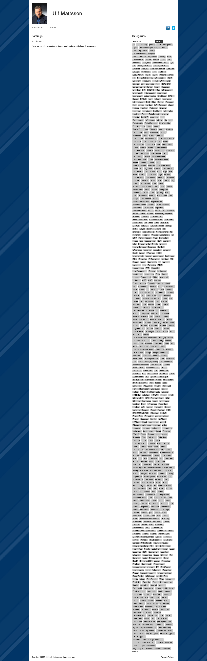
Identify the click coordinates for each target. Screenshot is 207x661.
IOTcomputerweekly (166, 138)
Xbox (135, 347)
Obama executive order (142, 425)
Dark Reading (138, 178)
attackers (136, 624)
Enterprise (143, 259)
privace (159, 120)
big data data (138, 380)
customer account (154, 229)
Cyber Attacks (138, 377)
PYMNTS (136, 395)
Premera (144, 316)
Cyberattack (137, 132)
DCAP (145, 193)
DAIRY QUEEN (163, 443)
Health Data (137, 549)
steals (154, 501)
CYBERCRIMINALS (140, 413)
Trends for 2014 (146, 561)
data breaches (138, 310)
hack (151, 223)
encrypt (158, 416)
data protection (150, 96)
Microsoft (161, 178)
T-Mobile (136, 217)
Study (172, 374)
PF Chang (165, 519)
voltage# (144, 473)
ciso (170, 120)
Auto (160, 286)
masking (144, 108)
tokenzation (168, 111)
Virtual (165, 416)
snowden (150, 567)
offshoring (136, 555)
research (146, 307)
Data (169, 57)
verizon (141, 105)
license (171, 531)
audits (135, 519)
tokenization (157, 63)
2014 (148, 528)
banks (143, 262)
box (142, 295)
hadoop (136, 108)
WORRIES (137, 371)
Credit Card (143, 319)
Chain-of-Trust (138, 634)
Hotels (142, 214)
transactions (167, 428)
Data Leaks (151, 591)
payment (166, 262)
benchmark (164, 277)
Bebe (165, 383)
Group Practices (139, 615)
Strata (143, 434)
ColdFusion (137, 621)
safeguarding (156, 153)
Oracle (135, 99)
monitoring (154, 117)
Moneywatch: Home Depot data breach (148, 470)
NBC (155, 489)
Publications (38, 27)
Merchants (164, 310)
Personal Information (141, 389)
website (150, 329)
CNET (142, 392)
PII (134, 78)
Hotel (135, 319)
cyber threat (161, 93)
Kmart (158, 431)
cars (170, 196)
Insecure (162, 585)
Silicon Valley (138, 138)
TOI (146, 597)
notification (147, 612)
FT (155, 486)
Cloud (163, 60)
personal (158, 329)
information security (147, 573)
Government (162, 196)
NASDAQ (168, 470)
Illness (135, 501)
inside (135, 452)
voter (159, 172)
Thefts (158, 483)
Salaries (165, 392)
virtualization (165, 235)
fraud (163, 347)
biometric (156, 425)
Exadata (154, 226)
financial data (138, 606)
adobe (142, 579)
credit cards (154, 347)
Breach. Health (160, 498)
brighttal (136, 117)
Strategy (163, 108)
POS (168, 410)
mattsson (140, 102)
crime (145, 135)
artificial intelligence (164, 45)
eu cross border (139, 567)
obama (135, 147)
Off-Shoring (149, 576)
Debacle (136, 295)
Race (143, 404)
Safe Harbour (146, 199)
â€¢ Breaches (167, 90)
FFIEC (155, 81)
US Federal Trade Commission (145, 338)
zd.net (157, 211)
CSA (154, 102)
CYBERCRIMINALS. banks (143, 350)
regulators (148, 169)
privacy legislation (164, 573)
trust (151, 383)
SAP (147, 268)
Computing (137, 386)
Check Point (151, 295)
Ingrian (161, 534)
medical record (148, 232)
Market (157, 513)
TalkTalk (161, 247)
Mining (146, 618)
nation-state (148, 371)
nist (142, 84)
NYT (147, 398)
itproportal (137, 135)
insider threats (168, 588)
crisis (135, 368)
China (155, 277)
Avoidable (155, 507)
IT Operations (154, 259)
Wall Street (152, 437)
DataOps (170, 69)
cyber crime (164, 401)
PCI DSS (162, 72)
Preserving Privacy (140, 51)
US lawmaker (138, 353)
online (167, 501)
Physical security (139, 283)
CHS (150, 498)
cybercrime (143, 383)
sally (144, 304)
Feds (158, 274)
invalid (160, 184)
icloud (144, 422)
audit (162, 117)
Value (161, 579)
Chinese (164, 555)
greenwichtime (150, 138)
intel (134, 244)
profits (135, 579)
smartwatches (138, 268)
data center (169, 220)
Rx (157, 310)
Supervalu (145, 507)
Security (162, 57)
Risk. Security (138, 495)
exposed (169, 289)
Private (135, 419)
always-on (164, 374)
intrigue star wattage (160, 353)
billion (164, 513)
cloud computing (139, 489)
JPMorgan (151, 253)
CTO (167, 398)
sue (141, 241)
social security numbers (151, 298)
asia (172, 344)
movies (164, 389)
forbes (135, 241)
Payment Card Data (161, 464)
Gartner (161, 102)
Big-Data (165, 259)
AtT (162, 449)
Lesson (144, 513)
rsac (157, 84)
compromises (150, 172)
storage (169, 226)
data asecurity (147, 624)
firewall (164, 274)
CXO (144, 280)
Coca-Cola (165, 313)
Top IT (135, 561)
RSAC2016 (150, 144)
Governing (157, 323)
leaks (150, 440)
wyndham (136, 235)
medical (142, 175)
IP (160, 262)
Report (153, 410)
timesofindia (154, 597)
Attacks (148, 60)
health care (169, 256)
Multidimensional (163, 205)
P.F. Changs (164, 510)
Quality (151, 304)
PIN (145, 458)
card (157, 301)
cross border (150, 178)
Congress (136, 558)
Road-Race (163, 404)
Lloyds (142, 229)
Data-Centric (138, 123)
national (167, 365)
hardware (146, 428)
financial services (139, 165)
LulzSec (164, 597)
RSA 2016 (137, 141)
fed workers (160, 292)
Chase (158, 332)
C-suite (163, 132)
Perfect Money (152, 603)
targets (147, 156)
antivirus (161, 319)
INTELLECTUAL (152, 368)
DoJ (159, 141)
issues (157, 440)
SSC (170, 477)
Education (154, 413)
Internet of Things (163, 165)
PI (138, 78)
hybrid (135, 301)
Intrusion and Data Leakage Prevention (148, 640)
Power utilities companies (162, 582)
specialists (144, 585)
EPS (167, 534)
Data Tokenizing (164, 627)
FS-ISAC (144, 117)
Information (137, 208)
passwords (137, 516)
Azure (165, 332)
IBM (134, 105)
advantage (170, 579)
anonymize (163, 190)
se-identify (137, 193)
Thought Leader (154, 434)
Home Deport (146, 455)
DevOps (136, 72)
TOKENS (155, 395)
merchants (149, 480)
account (136, 507)
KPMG (141, 368)
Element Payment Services (143, 537)
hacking (164, 356)
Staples (156, 356)
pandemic (136, 63)
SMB (159, 181)
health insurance (164, 591)
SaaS (135, 253)
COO (150, 280)
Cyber (135, 48)
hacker (135, 600)
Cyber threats (146, 543)
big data (149, 105)
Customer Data (156, 217)
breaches (136, 90)
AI (134, 45)
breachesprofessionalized (149, 519)
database (144, 226)
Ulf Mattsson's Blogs (164, 631)
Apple (165, 141)
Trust (135, 383)
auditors (136, 404)
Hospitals (157, 612)
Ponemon (169, 102)
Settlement (162, 531)
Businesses (161, 271)
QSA (143, 437)
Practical (136, 525)
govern (153, 377)
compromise (148, 588)
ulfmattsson (150, 120)
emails (171, 395)
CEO (155, 238)
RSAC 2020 (165, 84)
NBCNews (137, 612)
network (136, 277)
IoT (155, 105)
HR (156, 615)
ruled (154, 184)
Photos (143, 446)
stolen (135, 229)
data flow (145, 395)
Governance (148, 208)
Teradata (136, 437)
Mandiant (136, 374)
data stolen (157, 522)
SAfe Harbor (145, 184)
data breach (137, 96)
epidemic (161, 473)
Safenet (153, 534)
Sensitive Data (161, 576)
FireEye (153, 286)
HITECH (150, 90)
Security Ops (138, 449)
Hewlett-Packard (163, 283)
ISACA (152, 51)
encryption (147, 63)
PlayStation (143, 347)
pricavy (157, 561)
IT (147, 289)
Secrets (168, 341)
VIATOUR (136, 464)
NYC (170, 96)
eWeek (169, 187)
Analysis (151, 205)
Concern (152, 271)
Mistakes (169, 350)
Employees (155, 389)
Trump (135, 214)
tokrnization (163, 238)
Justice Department (140, 129)
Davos (156, 555)
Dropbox (163, 244)
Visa (134, 196)
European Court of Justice (143, 187)
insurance (136, 304)
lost (164, 229)
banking (136, 504)
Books (53, 27)
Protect (156, 60)
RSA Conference (149, 141)
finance (136, 262)
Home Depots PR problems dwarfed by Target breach (153, 467)
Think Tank (162, 437)
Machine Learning (166, 75)
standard (164, 504)
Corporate (144, 419)
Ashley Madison (145, 238)
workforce (136, 265)
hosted (146, 335)
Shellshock (153, 458)
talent (135, 289)
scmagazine (153, 422)
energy (143, 147)
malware (151, 165)
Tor (145, 223)
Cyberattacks (169, 286)
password (136, 428)
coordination (145, 492)
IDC (143, 374)
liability (135, 585)
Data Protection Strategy (158, 114)
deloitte (136, 184)
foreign (148, 353)
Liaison (158, 537)
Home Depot (163, 377)
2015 (141, 344)
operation (154, 289)
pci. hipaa (136, 111)
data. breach (138, 172)
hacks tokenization (140, 220)
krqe (165, 172)
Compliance (146, 72)
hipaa (166, 63)
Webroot (148, 344)
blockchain (148, 87)
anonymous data (139, 205)
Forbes (154, 190)
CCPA (155, 75)
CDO (151, 159)
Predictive (137, 582)
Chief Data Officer (140, 159)
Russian (136, 513)
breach (156, 126)
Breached (166, 431)
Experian (145, 217)
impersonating (157, 307)
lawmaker (136, 356)
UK (171, 259)
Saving (166, 522)
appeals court (150, 241)
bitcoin (156, 87)
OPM (160, 265)
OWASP (136, 483)
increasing (159, 407)
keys (160, 175)
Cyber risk (147, 582)
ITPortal (151, 162)
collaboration (143, 286)
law (147, 377)
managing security (166, 338)
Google (155, 244)
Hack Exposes (149, 477)
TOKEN (144, 504)
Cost (153, 516)
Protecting (166, 561)
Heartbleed (169, 458)
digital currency (139, 603)
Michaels (143, 540)
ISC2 (167, 480)
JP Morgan (149, 332)
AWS (162, 187)
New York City (164, 123)
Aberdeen (170, 178)
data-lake (164, 223)
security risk (150, 495)
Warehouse (137, 250)
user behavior (156, 365)
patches (171, 326)
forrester (157, 280)
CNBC (161, 489)
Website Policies (167, 657)
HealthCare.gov (139, 486)
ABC (135, 458)
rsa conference (138, 150)
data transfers (168, 169)
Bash (151, 461)
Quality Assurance (144, 66)
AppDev (145, 69)
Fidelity (135, 446)
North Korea (137, 359)
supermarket (166, 507)
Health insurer (168, 323)
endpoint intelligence (141, 365)
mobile (158, 380)
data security (147, 564)
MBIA (156, 446)
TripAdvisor (147, 464)
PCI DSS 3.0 (138, 480)
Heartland (166, 295)
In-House (147, 594)
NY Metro (143, 452)
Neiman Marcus (155, 558)
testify (145, 558)
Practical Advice (147, 483)
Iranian (161, 129)
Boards (155, 609)
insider (141, 253)
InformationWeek (158, 156)
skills (148, 244)
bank (162, 359)
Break (165, 483)
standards (150, 84)
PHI (153, 618)
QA (172, 63)
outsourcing (147, 555)
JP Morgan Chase (151, 359)
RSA (158, 90)
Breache (145, 410)
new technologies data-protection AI (153, 48)
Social (166, 558)
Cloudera (136, 401)
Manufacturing (138, 531)
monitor (152, 196)
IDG (170, 172)
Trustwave (147, 81)
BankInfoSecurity (155, 220)
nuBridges (167, 537)
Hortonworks (138, 190)
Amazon (136, 181)
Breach (153, 319)
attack (149, 126)
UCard (135, 492)
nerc (158, 144)
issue (172, 332)
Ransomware (138, 60)
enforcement (161, 606)
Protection (153, 108)
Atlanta (135, 473)
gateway (160, 193)
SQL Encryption (152, 634)
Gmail (161, 501)
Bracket (164, 301)
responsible (137, 477)
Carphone (152, 247)
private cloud (158, 256)
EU (141, 169)
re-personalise (156, 202)
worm (148, 570)
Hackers (169, 129)
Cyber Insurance (166, 452)
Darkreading (150, 531)
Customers (153, 326)
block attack (149, 274)
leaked (135, 392)
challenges (159, 624)
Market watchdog (164, 486)
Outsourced (164, 609)
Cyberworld (137, 588)
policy (152, 193)
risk (143, 126)
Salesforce (159, 525)
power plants (167, 144)
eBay (159, 516)
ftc (171, 232)
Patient (160, 492)
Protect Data (138, 416)
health (135, 169)
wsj (172, 181)
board (158, 304)
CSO (135, 238)
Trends (144, 114)
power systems (161, 147)
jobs (144, 265)
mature (142, 289)
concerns (166, 250)
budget (158, 383)
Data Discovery (147, 78)
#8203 (150, 211)
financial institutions (140, 546)
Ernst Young (165, 567)
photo (144, 440)
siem (150, 99)
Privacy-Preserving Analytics (144, 54)
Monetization (168, 380)
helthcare (136, 280)
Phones (144, 461)
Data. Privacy (138, 75)
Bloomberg (164, 371)
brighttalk (136, 329)
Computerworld (162, 232)
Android (136, 461)
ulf (134, 102)
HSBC (159, 253)
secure (148, 256)
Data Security (142, 45)
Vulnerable (156, 570)
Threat (155, 199)
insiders (168, 615)
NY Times (162, 419)
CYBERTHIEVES (139, 443)
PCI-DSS (152, 473)
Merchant (154, 313)
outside (166, 329)
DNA (162, 289)
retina (164, 425)
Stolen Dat (167, 386)
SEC (158, 162)
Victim (149, 486)
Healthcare (157, 111)
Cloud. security (157, 341)
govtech (150, 150)
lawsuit (135, 540)
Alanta (170, 105)
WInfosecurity (165, 81)
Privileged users (139, 591)
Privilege (136, 564)
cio (165, 120)
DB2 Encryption (139, 637)
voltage (163, 395)
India (154, 492)
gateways (147, 250)
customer (147, 522)
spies (135, 344)
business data (138, 570)
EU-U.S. (157, 169)
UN (170, 555)
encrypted (137, 232)
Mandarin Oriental (161, 316)
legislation (159, 208)
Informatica (146, 401)
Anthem (148, 323)
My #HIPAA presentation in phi (144, 627)
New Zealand (152, 374)
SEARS (136, 434)
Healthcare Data (153, 392)
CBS (149, 489)
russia (165, 298)
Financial (151, 283)
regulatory (157, 250)
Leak (150, 446)
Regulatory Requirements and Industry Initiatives (151, 649)
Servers (157, 386)
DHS (135, 259)
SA (134, 66)
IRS (159, 295)
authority (136, 609)
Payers (150, 615)
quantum (166, 241)
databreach (149, 606)
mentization (151, 175)
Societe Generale (147, 600)
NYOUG (143, 99)
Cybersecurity (138, 120)
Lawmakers (161, 477)
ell (173, 235)
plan (151, 513)
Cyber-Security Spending (148, 362)
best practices (148, 431)
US (143, 329)
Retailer (153, 419)
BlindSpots (162, 96)
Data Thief (157, 594)
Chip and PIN (138, 398)
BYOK (147, 190)
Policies (136, 455)
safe (143, 407)
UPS (171, 504)
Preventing (149, 416)
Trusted (163, 326)
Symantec (152, 265)
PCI (143, 90)
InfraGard (159, 480)
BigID (170, 78)
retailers (136, 407)
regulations (147, 111)
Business (162, 105)
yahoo (155, 401)
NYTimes (136, 422)
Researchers (145, 501)
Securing (170, 292)
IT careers (150, 310)
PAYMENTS (154, 504)
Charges (153, 129)
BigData (136, 226)
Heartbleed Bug (155, 540)
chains (135, 510)
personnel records (146, 292)
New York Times (157, 398)
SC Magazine (160, 78)
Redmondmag (138, 144)
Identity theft (137, 274)
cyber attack (137, 93)
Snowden (137, 298)
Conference (153, 452)
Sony (167, 344)
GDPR (148, 75)
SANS (153, 181)
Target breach (157, 528)
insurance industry (161, 543)
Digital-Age (144, 153)
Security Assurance (161, 66)
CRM (151, 525)
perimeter (170, 211)
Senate (147, 549)
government (159, 150)
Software (159, 135)
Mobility (136, 316)
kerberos (146, 235)
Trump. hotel (146, 277)
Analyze (161, 410)
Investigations (138, 528)
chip (141, 301)
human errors (138, 332)
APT (151, 546)
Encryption (167, 570)
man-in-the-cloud (139, 247)
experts (149, 407)
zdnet (135, 175)
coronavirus (137, 87)
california (136, 410)
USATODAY (166, 455)
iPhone (169, 489)
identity (170, 473)
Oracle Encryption (167, 634)
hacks (165, 153)
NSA (159, 241)
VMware (155, 235)
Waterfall (136, 69)
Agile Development (157, 69)
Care (170, 498)
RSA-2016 (170, 150)
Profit (168, 546)
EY (157, 567)
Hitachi (169, 319)
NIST (155, 72)
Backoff (163, 413)
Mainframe (137, 431)
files (134, 286)
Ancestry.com (159, 564)
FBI (170, 298)
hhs (151, 316)
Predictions (158, 344)
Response (160, 350)
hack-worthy (137, 156)
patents (145, 534)
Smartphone (160, 461)
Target (135, 162)
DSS (148, 102)
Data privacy (153, 552)
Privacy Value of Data (141, 341)
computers (145, 313)
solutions (169, 624)
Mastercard (142, 196)
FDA (161, 615)
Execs (151, 135)
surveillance (164, 603)
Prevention (146, 609)
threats (168, 449)
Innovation (137, 307)
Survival (154, 585)
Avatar (164, 434)
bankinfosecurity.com (141, 202)
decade (167, 407)
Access (136, 326)
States (135, 153)
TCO (144, 552)
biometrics (155, 268)
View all (135, 652)
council (163, 422)
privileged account (164, 621)
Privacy (141, 244)
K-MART (151, 443)
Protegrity (136, 534)
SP (157, 546)
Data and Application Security (144, 646)
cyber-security (138, 256)
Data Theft (156, 549)
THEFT (164, 368)
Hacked (150, 214)
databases (165, 87)
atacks (150, 147)
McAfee (167, 175)
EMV (167, 193)
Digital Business (151, 123)
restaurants (137, 522)
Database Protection (164, 643)
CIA (140, 458)
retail (157, 223)
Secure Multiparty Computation (145, 57)
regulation (164, 552)
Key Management (139, 271)
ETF (134, 362)
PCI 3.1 (136, 313)
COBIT (166, 600)
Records (144, 326)
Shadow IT (137, 335)
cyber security (149, 93)
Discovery (137, 81)
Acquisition (144, 510)
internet (166, 181)
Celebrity (136, 440)
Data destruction (166, 362)
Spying (135, 573)
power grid (154, 132)
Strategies (137, 552)
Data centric (152, 262)
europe (135, 199)
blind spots (167, 99)
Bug (160, 458)
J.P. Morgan (152, 404)
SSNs (135, 292)
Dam (146, 132)
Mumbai (159, 600)
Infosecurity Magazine (163, 214)
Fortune (156, 455)
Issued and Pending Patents (144, 631)
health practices (163, 495)
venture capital (149, 621)
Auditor (165, 549)
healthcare (168, 540)
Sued (172, 549)
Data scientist (162, 618)
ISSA (169, 60)
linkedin (158, 99)
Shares (146, 516)
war (156, 371)
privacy (152, 45)
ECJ (156, 187)
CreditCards (137, 618)
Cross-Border (138, 576)
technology (149, 301)
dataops (136, 84)
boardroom (147, 356)
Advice (144, 525)
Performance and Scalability (143, 643)
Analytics (136, 126)
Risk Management (152, 449)
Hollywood (170, 359)
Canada (136, 543)
